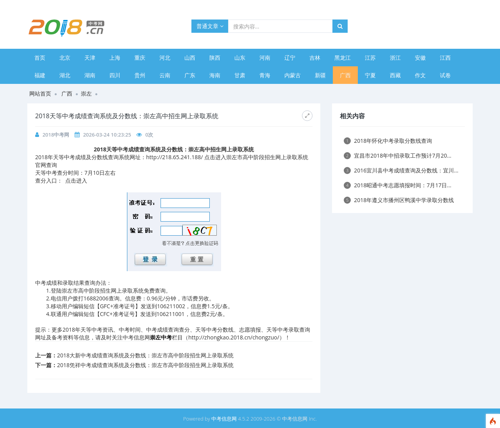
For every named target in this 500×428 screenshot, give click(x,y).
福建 (39, 75)
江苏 (370, 57)
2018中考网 (56, 134)
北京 (64, 57)
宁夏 (370, 75)
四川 (114, 75)
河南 (264, 57)
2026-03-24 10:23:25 (107, 134)
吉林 (314, 57)
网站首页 (40, 93)
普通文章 (209, 26)
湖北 (64, 75)
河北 (164, 57)
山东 (239, 57)
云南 (164, 75)
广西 (345, 75)
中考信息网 (224, 418)
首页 (39, 57)
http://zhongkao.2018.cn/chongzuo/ (233, 337)
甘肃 (239, 75)
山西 (189, 57)
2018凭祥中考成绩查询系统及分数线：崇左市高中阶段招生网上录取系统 (145, 365)
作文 (420, 75)
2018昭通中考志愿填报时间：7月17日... (397, 185)
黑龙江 (342, 57)
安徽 (420, 57)
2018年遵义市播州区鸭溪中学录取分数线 (399, 200)
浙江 (395, 57)
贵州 (139, 75)
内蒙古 (292, 75)
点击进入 (76, 180)
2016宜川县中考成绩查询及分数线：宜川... (401, 170)
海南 (214, 75)
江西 (445, 57)
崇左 (86, 93)
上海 (114, 57)
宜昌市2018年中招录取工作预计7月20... (397, 155)
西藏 (395, 75)
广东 (189, 75)
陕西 (214, 57)
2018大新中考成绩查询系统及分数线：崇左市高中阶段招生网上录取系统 (145, 355)
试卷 (445, 75)
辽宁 (289, 57)
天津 (89, 57)
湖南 (89, 75)
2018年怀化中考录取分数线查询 (388, 140)
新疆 (320, 75)
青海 (264, 75)
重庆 (139, 57)
